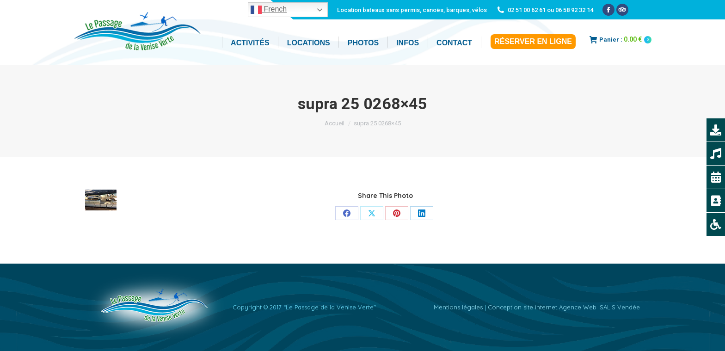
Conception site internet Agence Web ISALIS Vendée (564, 307)
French (269, 9)
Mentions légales (458, 307)
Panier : (620, 39)
